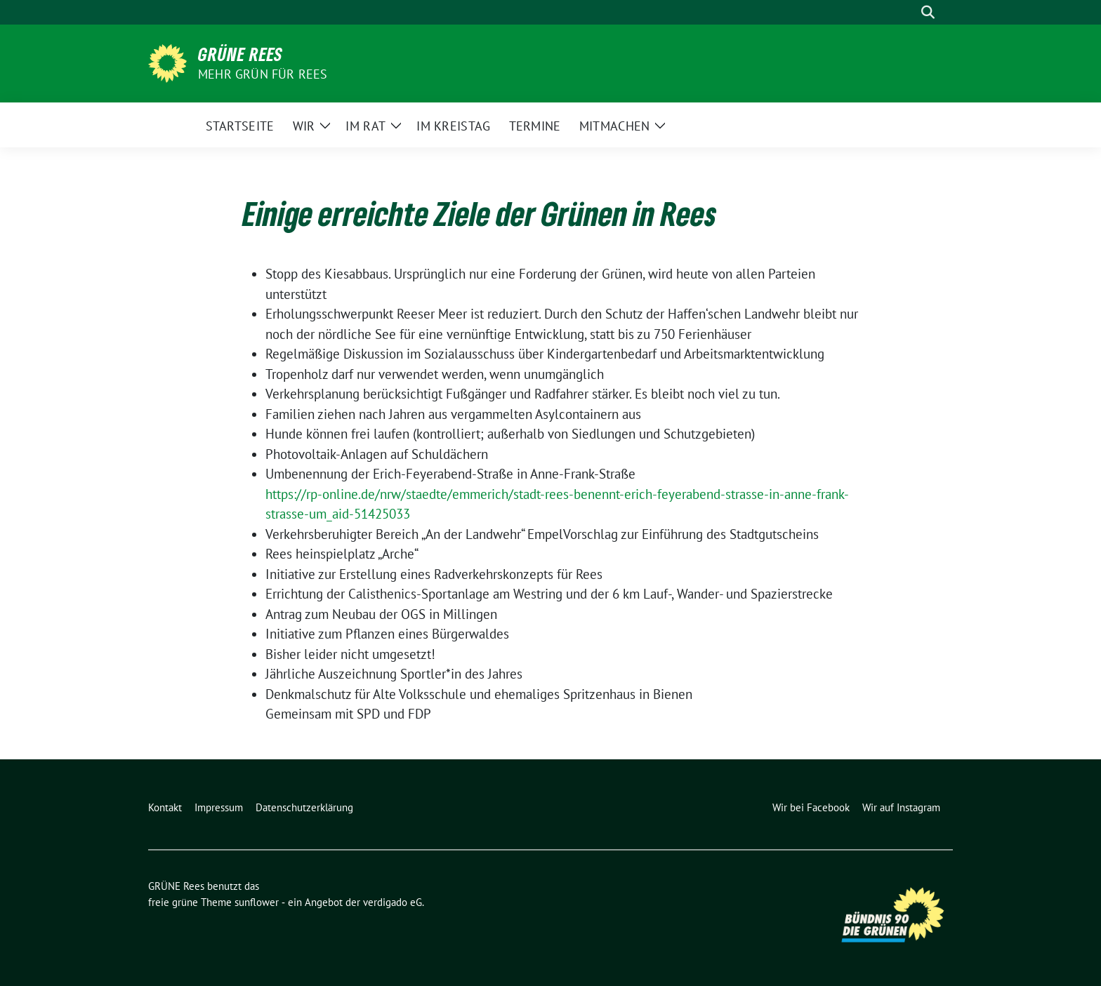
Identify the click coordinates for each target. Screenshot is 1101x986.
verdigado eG (392, 902)
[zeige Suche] (928, 12)
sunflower (257, 902)
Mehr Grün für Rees (263, 74)
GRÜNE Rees (240, 54)
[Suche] (908, 12)
